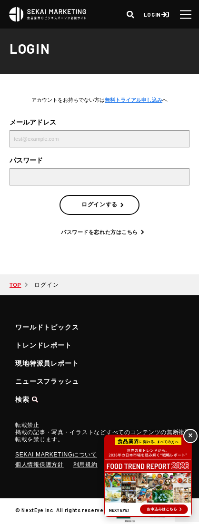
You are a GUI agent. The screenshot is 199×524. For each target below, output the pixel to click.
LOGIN (152, 14)
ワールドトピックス (47, 327)
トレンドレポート (43, 345)
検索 (22, 399)
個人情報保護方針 (39, 464)
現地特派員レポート (47, 363)
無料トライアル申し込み (133, 100)
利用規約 (85, 464)
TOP (15, 285)
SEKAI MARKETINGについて (56, 454)
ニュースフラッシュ (47, 381)
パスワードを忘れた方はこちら (99, 232)
